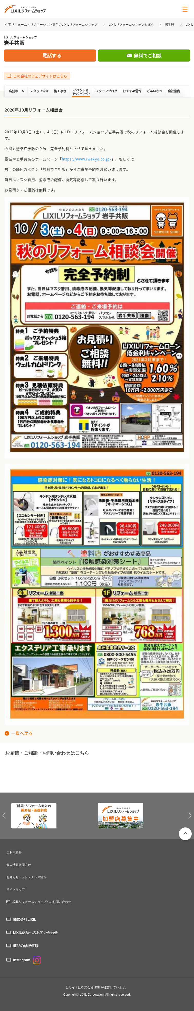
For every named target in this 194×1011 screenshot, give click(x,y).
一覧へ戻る (22, 733)
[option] (53, 815)
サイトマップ (15, 889)
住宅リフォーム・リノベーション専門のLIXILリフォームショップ (51, 24)
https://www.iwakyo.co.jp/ (86, 159)
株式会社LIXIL (24, 919)
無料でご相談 (148, 55)
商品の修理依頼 (25, 946)
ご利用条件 (14, 852)
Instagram (27, 960)
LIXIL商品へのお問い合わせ (35, 932)
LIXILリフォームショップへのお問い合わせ (41, 902)
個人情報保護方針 (18, 865)
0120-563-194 (45, 772)
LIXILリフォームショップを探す (131, 24)
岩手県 (169, 24)
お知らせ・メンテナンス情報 (26, 877)
